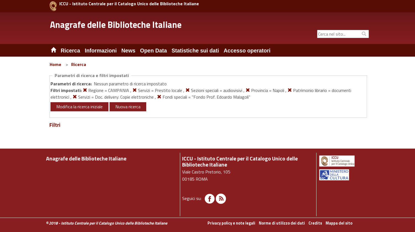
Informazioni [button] (101, 51)
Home (55, 64)
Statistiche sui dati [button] (195, 51)
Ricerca (78, 64)
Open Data (153, 51)
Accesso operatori (247, 51)
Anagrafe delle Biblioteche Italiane (116, 24)
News (128, 51)
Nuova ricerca (127, 106)
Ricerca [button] (70, 51)
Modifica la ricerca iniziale (79, 106)
